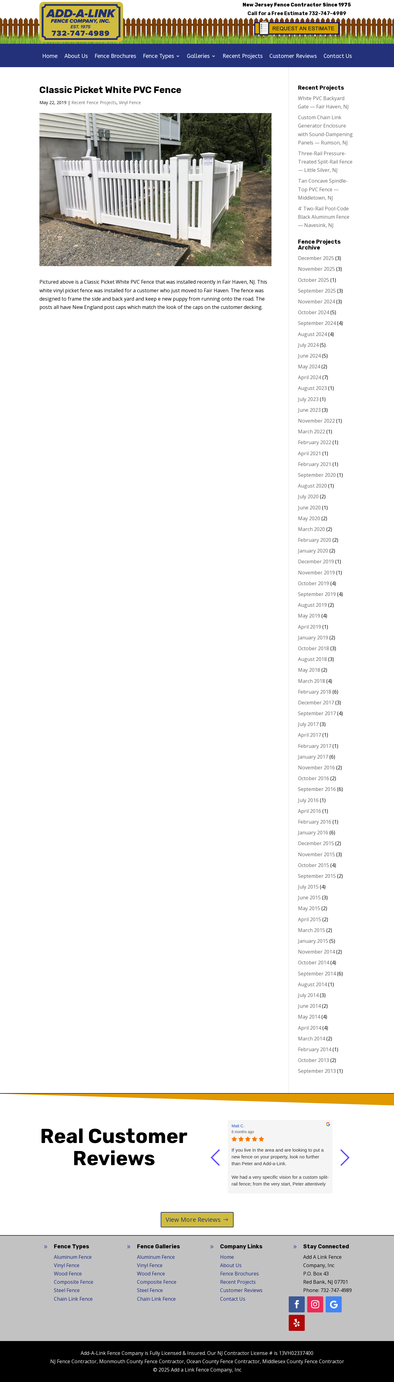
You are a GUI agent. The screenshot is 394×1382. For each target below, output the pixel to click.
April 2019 (309, 626)
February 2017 (314, 746)
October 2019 (313, 583)
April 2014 (309, 1027)
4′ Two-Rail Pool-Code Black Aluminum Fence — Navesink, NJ (323, 217)
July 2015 (308, 886)
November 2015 (316, 854)
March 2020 (311, 529)
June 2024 (309, 355)
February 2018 (314, 691)
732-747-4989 (327, 13)
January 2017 (313, 756)
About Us (76, 56)
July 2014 (308, 995)
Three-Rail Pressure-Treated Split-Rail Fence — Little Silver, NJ (325, 161)
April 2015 (309, 919)
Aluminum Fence (73, 1257)
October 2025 (313, 280)
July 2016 (308, 800)
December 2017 (316, 702)
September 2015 (317, 876)
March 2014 (311, 1038)
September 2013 (317, 1071)
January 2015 (313, 941)
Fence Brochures (115, 56)
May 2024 (309, 366)
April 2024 (309, 377)
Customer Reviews (293, 56)
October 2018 (313, 648)
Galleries (198, 56)
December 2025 (316, 258)
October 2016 (313, 778)
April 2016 (309, 811)
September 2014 (317, 973)
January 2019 (313, 637)
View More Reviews (193, 1219)
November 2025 (316, 268)
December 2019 (316, 561)
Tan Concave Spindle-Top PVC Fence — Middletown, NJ (323, 189)
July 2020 (308, 496)
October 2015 (313, 865)
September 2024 (317, 323)
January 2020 (313, 550)
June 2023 (309, 410)
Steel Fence (67, 1290)
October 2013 (313, 1060)
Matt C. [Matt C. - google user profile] (237, 1126)
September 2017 (317, 713)
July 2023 (308, 399)
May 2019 (309, 615)
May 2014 (309, 1016)
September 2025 (317, 290)
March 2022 (311, 431)
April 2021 (309, 453)
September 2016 (317, 789)
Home (50, 56)
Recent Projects (243, 56)
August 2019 (312, 605)
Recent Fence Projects (93, 102)
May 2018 (309, 670)
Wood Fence (68, 1273)
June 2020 (309, 507)
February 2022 (314, 442)
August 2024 (312, 334)
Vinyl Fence (130, 102)
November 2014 (316, 951)
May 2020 (309, 518)
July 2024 (308, 345)
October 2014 (313, 962)
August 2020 (312, 485)
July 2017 (308, 724)
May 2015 (309, 908)
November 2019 (316, 572)
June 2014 (309, 1006)
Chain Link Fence (73, 1298)
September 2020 (317, 475)
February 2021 (314, 464)
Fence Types (158, 56)
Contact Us (338, 56)
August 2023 (312, 388)
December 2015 (316, 843)
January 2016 (313, 832)
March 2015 (311, 930)
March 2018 (311, 681)
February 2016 (314, 821)
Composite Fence (73, 1282)
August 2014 (312, 984)
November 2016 (316, 767)
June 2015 (309, 897)
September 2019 (317, 594)
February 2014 (314, 1049)
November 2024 (316, 301)
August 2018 (312, 659)
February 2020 (314, 540)
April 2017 (309, 735)
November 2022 (316, 420)
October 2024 (313, 312)
